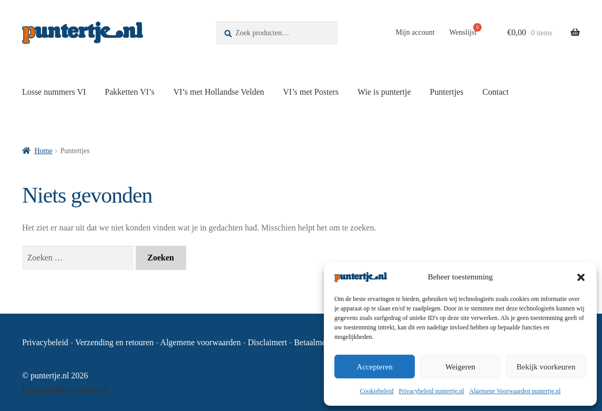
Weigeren (460, 367)
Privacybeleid (45, 342)
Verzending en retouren (114, 342)
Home (43, 151)
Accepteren (374, 367)
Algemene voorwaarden (200, 342)
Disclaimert (267, 342)
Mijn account (414, 32)
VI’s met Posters (311, 91)
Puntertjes (447, 91)
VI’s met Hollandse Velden (219, 91)
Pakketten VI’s (129, 91)
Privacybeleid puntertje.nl (431, 391)
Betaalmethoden (321, 342)
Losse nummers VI (54, 91)
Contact (496, 91)
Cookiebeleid (377, 391)
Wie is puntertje (384, 91)
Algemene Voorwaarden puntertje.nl (515, 391)
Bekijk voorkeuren (545, 367)
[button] (581, 277)
